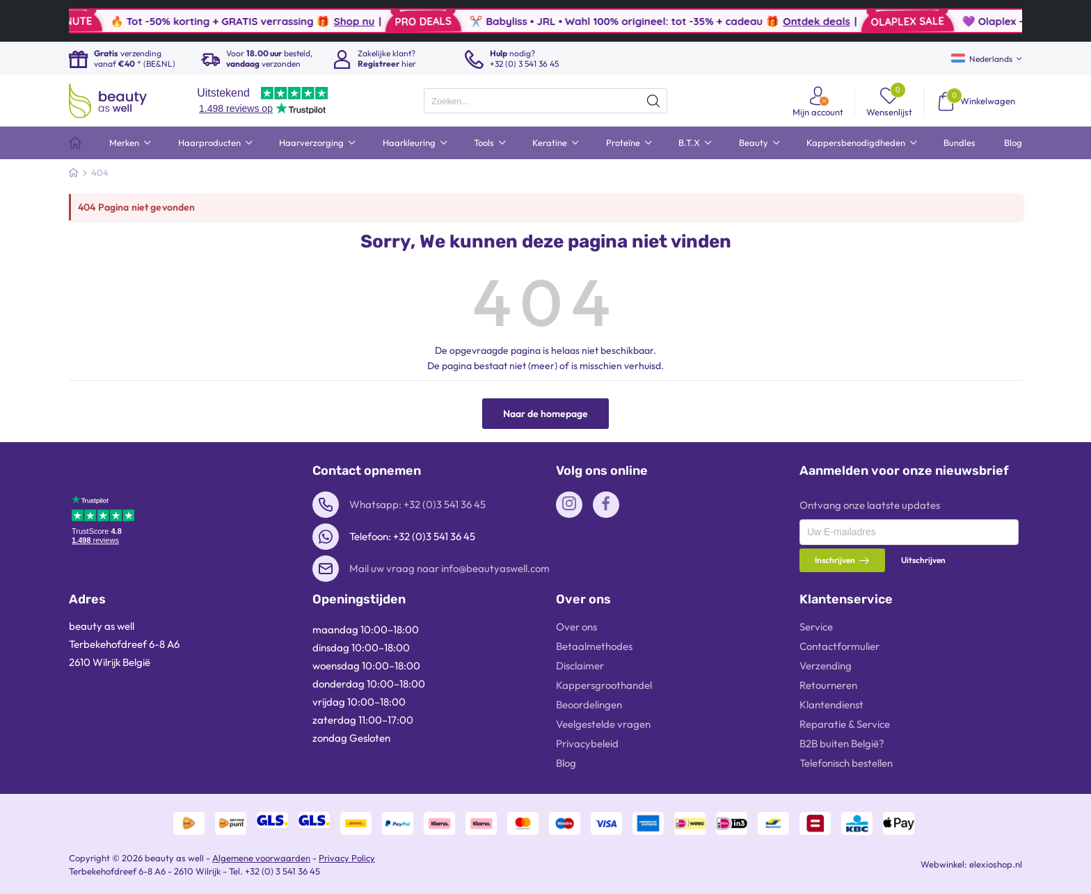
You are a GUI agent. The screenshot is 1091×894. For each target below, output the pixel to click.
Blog (566, 763)
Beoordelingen (589, 704)
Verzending (825, 665)
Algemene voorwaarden (261, 857)
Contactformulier (839, 646)
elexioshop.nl (995, 864)
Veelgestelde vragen (603, 724)
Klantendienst (831, 704)
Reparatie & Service (844, 724)
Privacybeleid (587, 743)
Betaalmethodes (594, 646)
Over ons (576, 626)
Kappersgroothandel (604, 685)
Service (816, 626)
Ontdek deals (842, 21)
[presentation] (545, 100)
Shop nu (380, 21)
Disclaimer (580, 665)
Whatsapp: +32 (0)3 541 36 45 (417, 504)
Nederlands (981, 59)
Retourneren (828, 685)
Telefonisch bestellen (846, 763)
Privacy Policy (347, 857)
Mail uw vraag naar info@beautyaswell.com (449, 568)
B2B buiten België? (841, 743)
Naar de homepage (545, 413)
